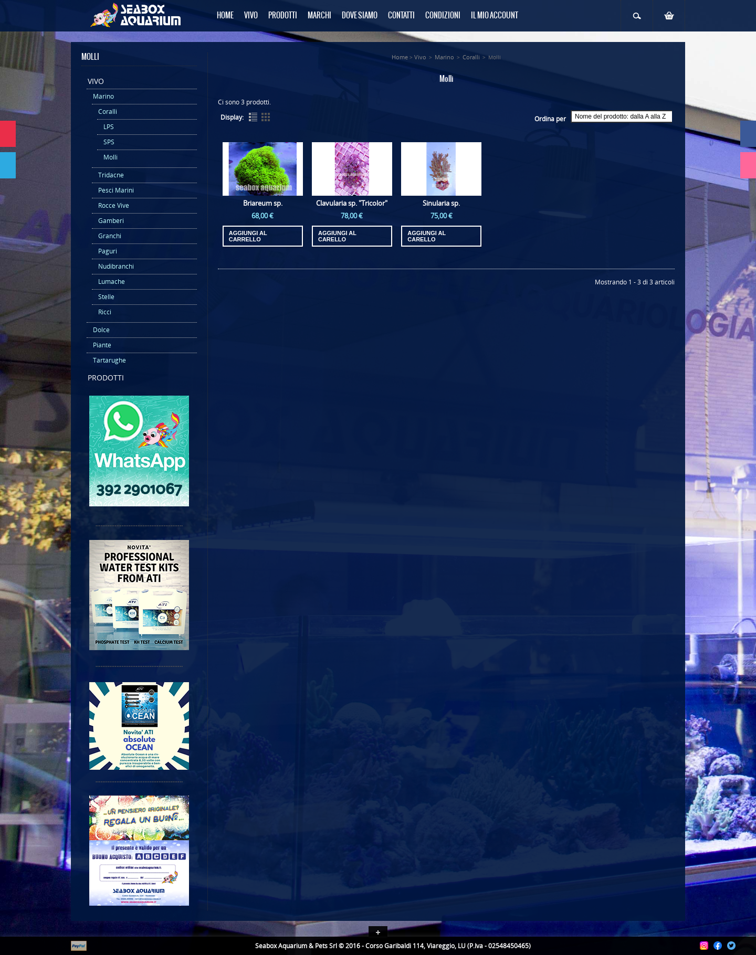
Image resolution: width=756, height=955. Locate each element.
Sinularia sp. (441, 203)
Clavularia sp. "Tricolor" (351, 203)
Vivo (96, 81)
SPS (108, 141)
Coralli (107, 111)
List (253, 117)
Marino (103, 96)
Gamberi (111, 220)
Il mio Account (494, 16)
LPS (108, 126)
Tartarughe (109, 360)
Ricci (104, 311)
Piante (102, 345)
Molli (110, 157)
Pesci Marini (116, 190)
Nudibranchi (116, 266)
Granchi (109, 235)
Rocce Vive (113, 205)
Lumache (111, 281)
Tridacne (111, 175)
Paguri (107, 251)
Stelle (106, 296)
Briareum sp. (262, 203)
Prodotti (106, 378)
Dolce (101, 329)
